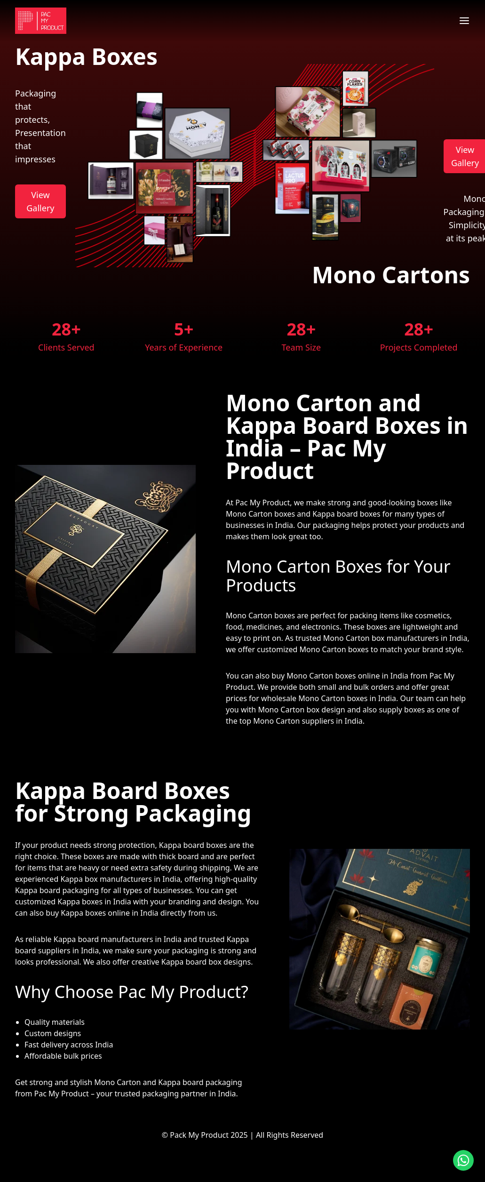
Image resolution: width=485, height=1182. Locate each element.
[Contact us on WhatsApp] (463, 1160)
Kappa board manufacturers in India (118, 939)
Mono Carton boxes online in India (347, 676)
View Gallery (40, 201)
